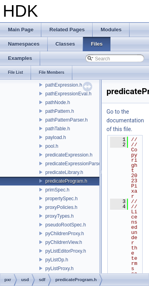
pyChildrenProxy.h (64, 233)
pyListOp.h (56, 260)
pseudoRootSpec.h (65, 225)
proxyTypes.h (59, 216)
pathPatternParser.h (66, 120)
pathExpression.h (63, 85)
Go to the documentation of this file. (125, 120)
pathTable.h (57, 128)
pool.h (51, 146)
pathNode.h (57, 102)
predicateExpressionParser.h (75, 163)
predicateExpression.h (69, 155)
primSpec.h (57, 190)
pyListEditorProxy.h (65, 251)
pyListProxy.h (59, 268)
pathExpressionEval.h (68, 94)
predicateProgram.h (66, 181)
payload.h (55, 137)
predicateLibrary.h (64, 172)
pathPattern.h (59, 111)
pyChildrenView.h (63, 242)
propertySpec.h (61, 198)
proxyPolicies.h (61, 207)
